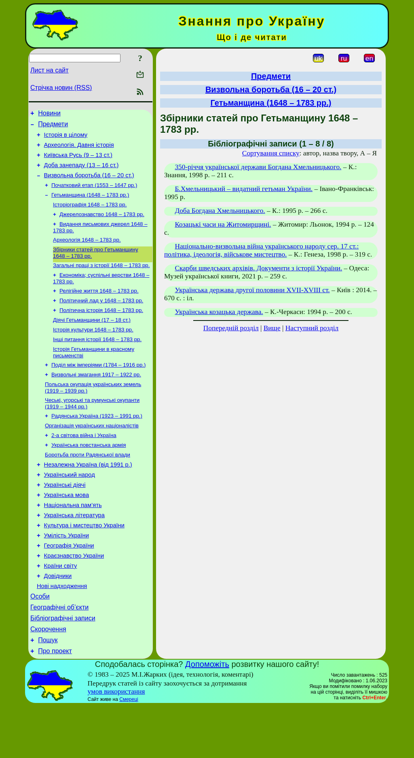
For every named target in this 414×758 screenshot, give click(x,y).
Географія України (69, 585)
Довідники (58, 619)
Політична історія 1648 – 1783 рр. (101, 328)
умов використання (116, 743)
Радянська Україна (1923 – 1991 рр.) (96, 441)
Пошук (47, 690)
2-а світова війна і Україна (83, 462)
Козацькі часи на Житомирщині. (223, 224)
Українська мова (66, 528)
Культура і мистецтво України (84, 562)
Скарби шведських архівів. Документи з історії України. (258, 268)
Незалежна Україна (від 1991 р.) (88, 494)
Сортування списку (271, 153)
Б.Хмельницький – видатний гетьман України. (244, 189)
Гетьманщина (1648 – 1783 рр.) (90, 205)
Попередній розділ (231, 328)
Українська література (74, 551)
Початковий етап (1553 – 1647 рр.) (94, 194)
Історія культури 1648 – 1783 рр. (93, 349)
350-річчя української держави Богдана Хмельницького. (258, 167)
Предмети (53, 126)
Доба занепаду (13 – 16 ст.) (81, 172)
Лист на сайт (49, 70)
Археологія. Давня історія (79, 150)
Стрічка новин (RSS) (61, 87)
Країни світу (60, 608)
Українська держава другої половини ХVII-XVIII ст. (252, 290)
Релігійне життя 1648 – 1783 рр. (99, 307)
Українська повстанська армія (88, 473)
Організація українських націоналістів (92, 452)
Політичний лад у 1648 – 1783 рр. (101, 318)
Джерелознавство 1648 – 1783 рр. (101, 226)
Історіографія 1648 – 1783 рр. (90, 215)
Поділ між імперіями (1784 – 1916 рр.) (98, 387)
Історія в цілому (65, 138)
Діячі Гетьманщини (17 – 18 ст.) (92, 339)
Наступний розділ (311, 328)
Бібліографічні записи (62, 666)
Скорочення (48, 678)
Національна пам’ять (73, 540)
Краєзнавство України (74, 596)
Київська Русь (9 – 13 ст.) (78, 161)
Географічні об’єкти (59, 654)
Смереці (128, 751)
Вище (272, 328)
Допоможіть (207, 715)
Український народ (69, 506)
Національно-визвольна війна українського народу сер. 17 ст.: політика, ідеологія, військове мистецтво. (261, 250)
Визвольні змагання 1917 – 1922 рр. (96, 398)
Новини (49, 114)
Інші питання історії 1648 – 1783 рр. (97, 360)
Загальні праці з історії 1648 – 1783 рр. (101, 280)
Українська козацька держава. (219, 312)
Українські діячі (65, 517)
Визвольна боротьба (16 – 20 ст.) (89, 183)
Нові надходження (62, 630)
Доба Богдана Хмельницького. (220, 210)
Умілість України (66, 574)
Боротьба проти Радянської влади (87, 483)
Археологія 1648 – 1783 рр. (87, 253)
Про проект (55, 702)
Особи (40, 642)
